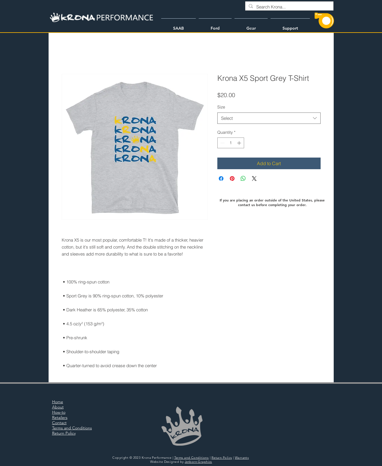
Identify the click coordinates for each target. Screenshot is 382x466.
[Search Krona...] (288, 6)
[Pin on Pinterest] (232, 178)
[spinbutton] (230, 143)
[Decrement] (221, 143)
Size (221, 107)
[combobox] (269, 118)
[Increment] (239, 143)
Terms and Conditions (191, 458)
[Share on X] (254, 178)
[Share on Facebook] (221, 178)
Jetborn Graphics (198, 462)
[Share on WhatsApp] (243, 178)
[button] (178, 25)
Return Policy (222, 458)
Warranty (242, 458)
